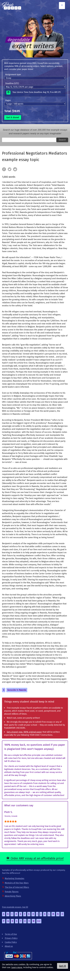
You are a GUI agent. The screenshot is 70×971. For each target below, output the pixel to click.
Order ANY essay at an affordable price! (37, 858)
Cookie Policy (11, 942)
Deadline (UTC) (12, 83)
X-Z (38, 921)
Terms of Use (11, 934)
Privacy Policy (11, 938)
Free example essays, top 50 (15, 907)
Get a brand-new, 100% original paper (24, 732)
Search (62, 140)
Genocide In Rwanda (16, 690)
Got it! (62, 965)
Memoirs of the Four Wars (17, 883)
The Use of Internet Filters (17, 887)
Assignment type (13, 74)
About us (9, 946)
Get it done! (12, 117)
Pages (8, 100)
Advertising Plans (13, 896)
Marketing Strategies (14, 878)
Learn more (16, 967)
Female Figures (11, 891)
